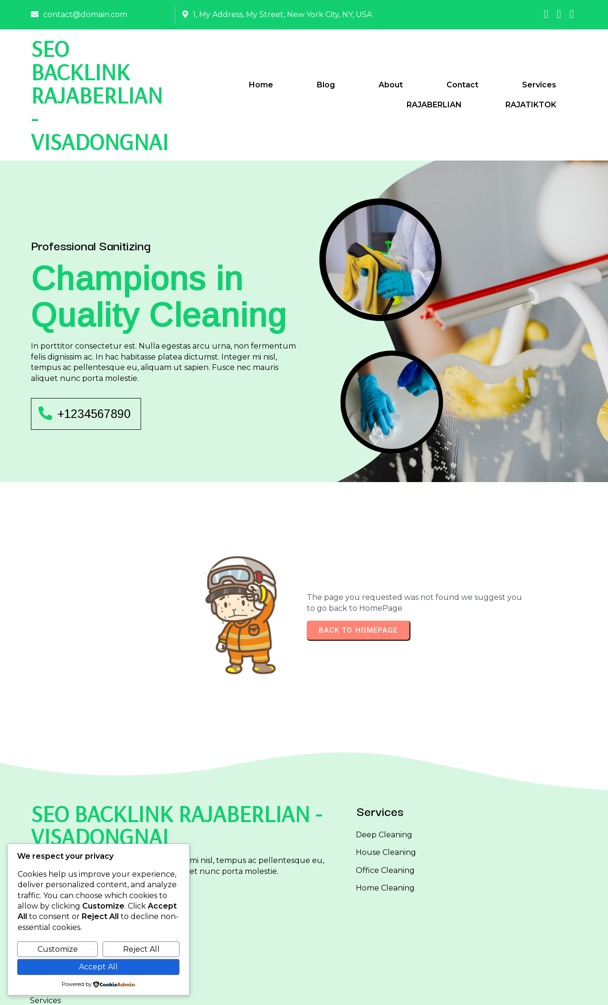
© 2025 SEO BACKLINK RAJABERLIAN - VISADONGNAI (304, 989)
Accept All (98, 966)
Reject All (141, 949)
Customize (58, 949)
